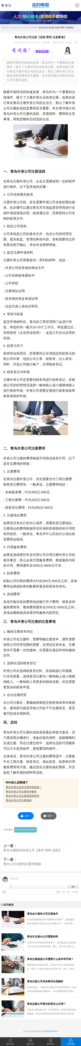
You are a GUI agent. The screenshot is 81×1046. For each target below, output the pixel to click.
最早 (63, 892)
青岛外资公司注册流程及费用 (25, 830)
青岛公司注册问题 (29, 27)
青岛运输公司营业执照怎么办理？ (46, 1003)
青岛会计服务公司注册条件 (42, 913)
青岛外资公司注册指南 (19, 800)
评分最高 (75, 892)
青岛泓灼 (5, 27)
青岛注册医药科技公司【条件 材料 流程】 (32, 850)
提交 (73, 887)
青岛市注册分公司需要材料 (42, 936)
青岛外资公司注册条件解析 (21, 791)
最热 (68, 892)
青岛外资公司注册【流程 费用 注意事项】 (56, 27)
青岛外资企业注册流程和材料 (22, 796)
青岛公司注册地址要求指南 (22, 864)
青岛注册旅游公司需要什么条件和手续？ (50, 959)
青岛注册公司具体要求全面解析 (45, 981)
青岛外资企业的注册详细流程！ (24, 787)
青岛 (8, 5)
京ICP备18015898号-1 (50, 1031)
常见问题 (15, 27)
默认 (58, 892)
